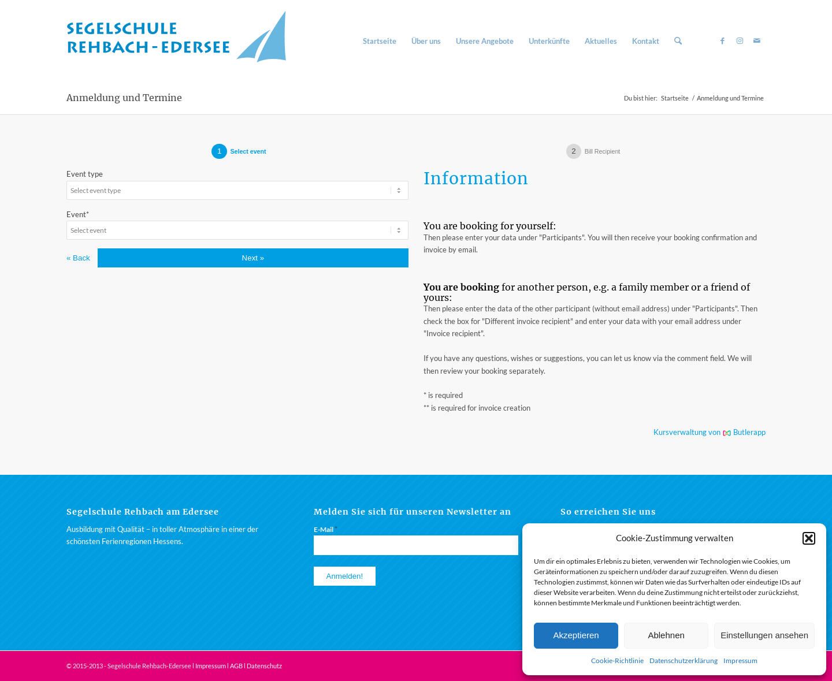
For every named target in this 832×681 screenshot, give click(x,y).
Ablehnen (666, 635)
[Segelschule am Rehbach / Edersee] (182, 41)
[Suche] (678, 41)
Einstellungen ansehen (764, 635)
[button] (809, 538)
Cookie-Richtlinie (617, 660)
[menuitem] (379, 41)
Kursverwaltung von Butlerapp (709, 432)
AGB (236, 665)
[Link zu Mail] (757, 40)
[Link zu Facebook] (722, 40)
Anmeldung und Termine (124, 97)
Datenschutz (264, 665)
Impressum (740, 660)
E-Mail (325, 529)
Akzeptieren (576, 635)
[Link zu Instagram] (739, 40)
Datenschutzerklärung (683, 660)
